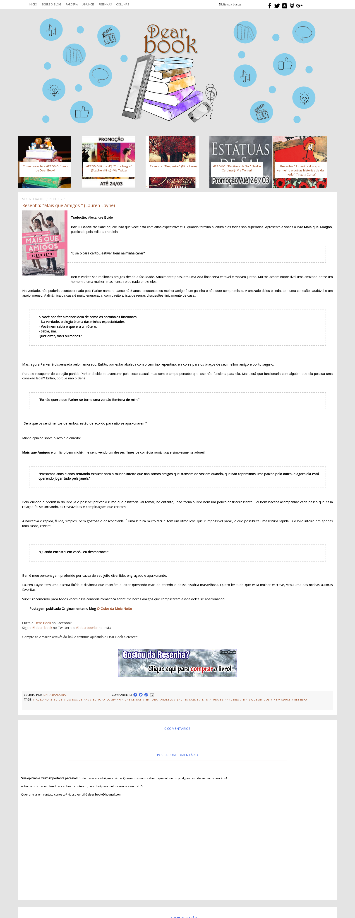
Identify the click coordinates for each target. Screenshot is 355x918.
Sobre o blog (51, 4)
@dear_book (42, 627)
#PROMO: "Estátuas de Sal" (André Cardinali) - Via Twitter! (237, 168)
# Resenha (299, 699)
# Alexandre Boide (47, 699)
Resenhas (105, 4)
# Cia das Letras (76, 699)
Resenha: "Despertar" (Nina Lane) (173, 166)
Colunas (122, 4)
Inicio (33, 4)
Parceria (72, 4)
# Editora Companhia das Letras (116, 699)
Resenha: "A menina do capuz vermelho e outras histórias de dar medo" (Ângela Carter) (301, 170)
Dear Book (42, 622)
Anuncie (88, 4)
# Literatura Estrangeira (219, 699)
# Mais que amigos (255, 699)
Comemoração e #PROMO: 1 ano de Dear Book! (45, 168)
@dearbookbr (87, 627)
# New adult (280, 699)
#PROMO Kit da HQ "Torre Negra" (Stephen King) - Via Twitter (109, 168)
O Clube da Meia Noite (114, 608)
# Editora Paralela (158, 699)
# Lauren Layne (186, 699)
